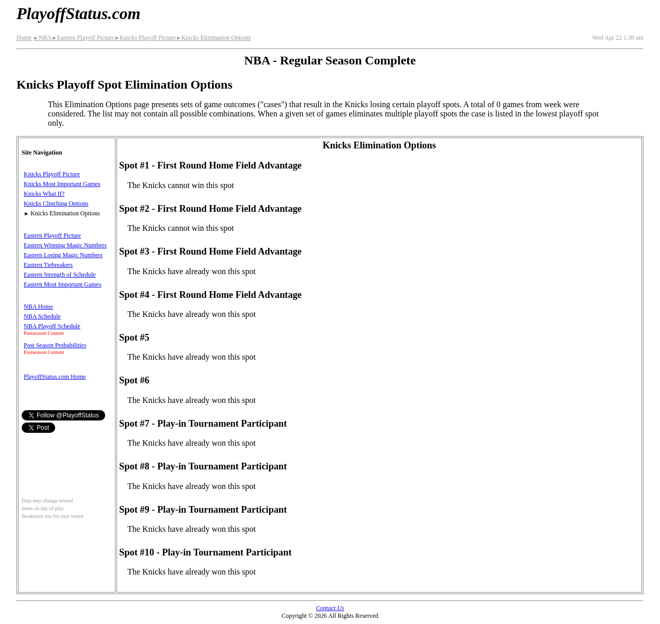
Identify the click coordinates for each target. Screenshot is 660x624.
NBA (42, 37)
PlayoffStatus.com (78, 13)
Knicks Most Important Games (62, 184)
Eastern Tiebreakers (48, 264)
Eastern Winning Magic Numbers (65, 245)
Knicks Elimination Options (213, 37)
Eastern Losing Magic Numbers (63, 255)
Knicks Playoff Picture (145, 37)
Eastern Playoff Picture (83, 37)
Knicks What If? (44, 193)
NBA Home (38, 306)
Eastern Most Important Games (62, 284)
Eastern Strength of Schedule (60, 274)
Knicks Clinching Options (56, 203)
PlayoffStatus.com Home (55, 376)
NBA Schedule (42, 316)
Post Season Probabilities (55, 345)
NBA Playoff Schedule (52, 326)
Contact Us (330, 608)
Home (23, 37)
